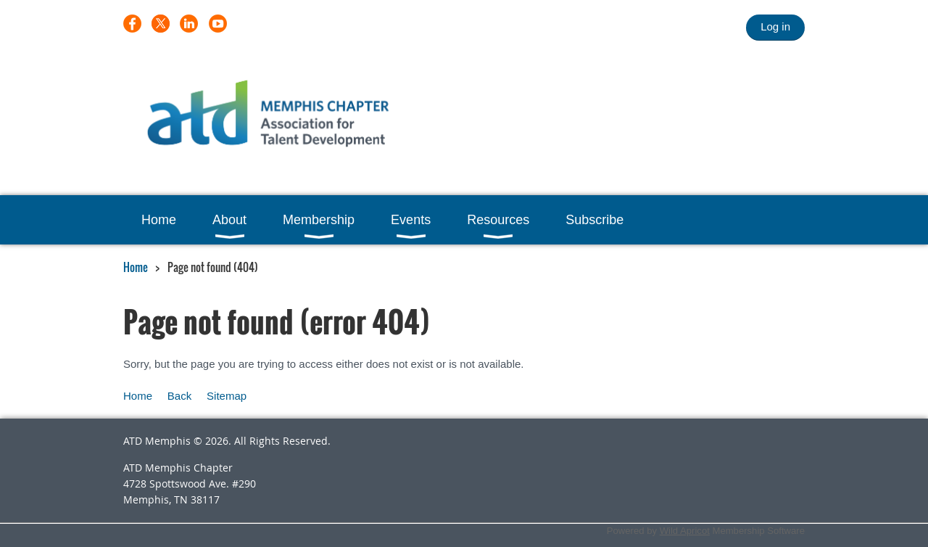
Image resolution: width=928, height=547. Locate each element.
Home (135, 267)
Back (179, 396)
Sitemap (226, 396)
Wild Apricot (685, 530)
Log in (775, 26)
